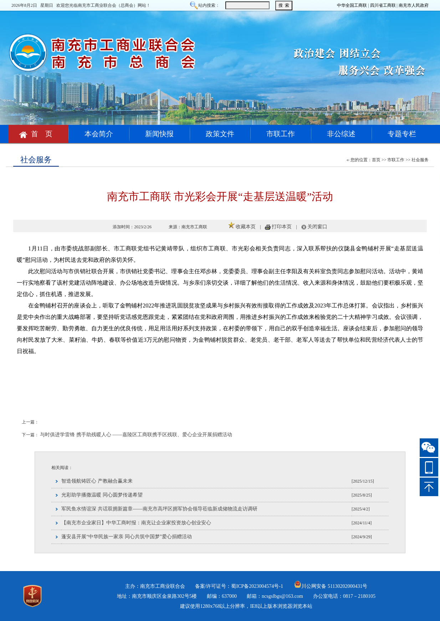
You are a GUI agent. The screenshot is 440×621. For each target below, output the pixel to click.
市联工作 (280, 134)
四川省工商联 (383, 5)
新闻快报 (159, 134)
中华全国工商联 (352, 5)
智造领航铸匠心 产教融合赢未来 (97, 481)
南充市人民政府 (414, 5)
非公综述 (341, 134)
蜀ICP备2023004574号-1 (257, 586)
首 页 (38, 134)
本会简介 (99, 134)
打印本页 (282, 226)
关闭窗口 (317, 226)
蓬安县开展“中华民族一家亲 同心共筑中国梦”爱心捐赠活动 (126, 536)
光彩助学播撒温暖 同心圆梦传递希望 (102, 495)
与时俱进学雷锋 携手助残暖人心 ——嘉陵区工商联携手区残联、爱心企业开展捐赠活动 (136, 434)
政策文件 (220, 134)
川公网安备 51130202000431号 (330, 586)
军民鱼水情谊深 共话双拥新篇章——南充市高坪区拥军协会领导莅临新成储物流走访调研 (159, 508)
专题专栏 (402, 134)
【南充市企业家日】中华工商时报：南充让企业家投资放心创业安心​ (136, 522)
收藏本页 (246, 226)
